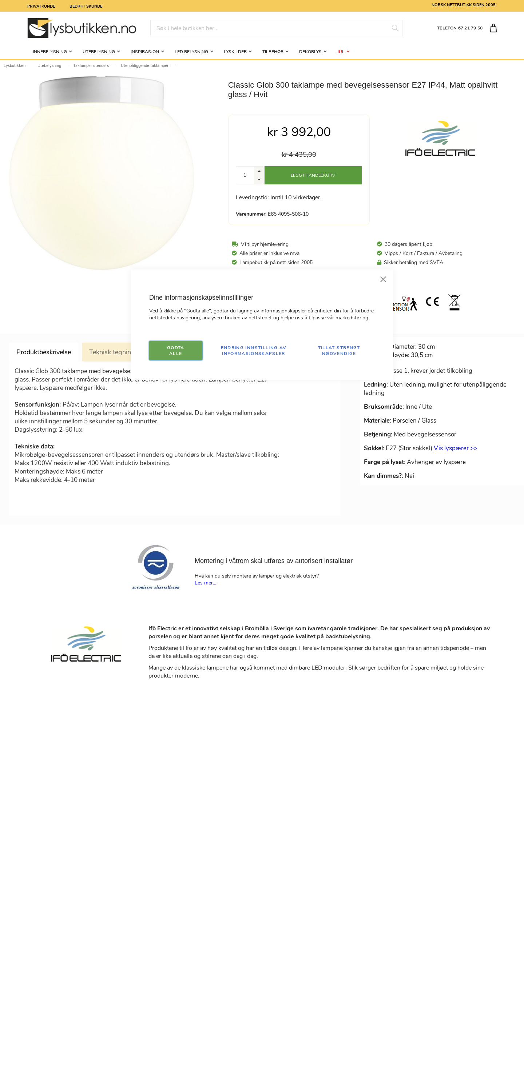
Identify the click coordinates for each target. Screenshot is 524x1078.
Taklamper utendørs (91, 65)
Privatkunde (41, 6)
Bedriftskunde (86, 6)
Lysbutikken (14, 65)
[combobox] (276, 28)
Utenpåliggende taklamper (144, 65)
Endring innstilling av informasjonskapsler (254, 350)
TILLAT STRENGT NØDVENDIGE (339, 350)
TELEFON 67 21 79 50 (460, 28)
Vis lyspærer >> (455, 448)
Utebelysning (49, 65)
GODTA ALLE (175, 350)
